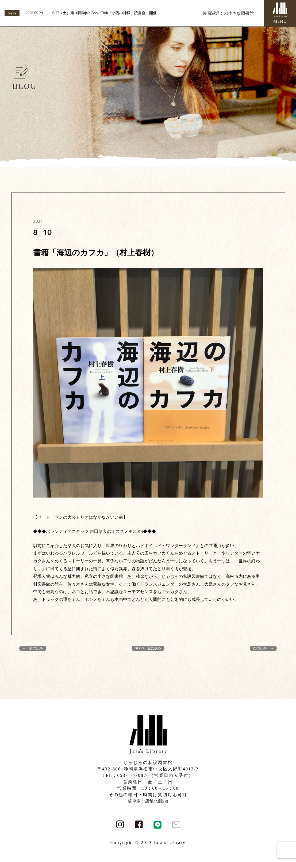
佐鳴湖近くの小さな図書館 (228, 13)
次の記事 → (263, 648)
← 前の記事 (32, 648)
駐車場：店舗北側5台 (148, 801)
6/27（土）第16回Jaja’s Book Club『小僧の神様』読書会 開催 (104, 13)
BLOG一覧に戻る (148, 648)
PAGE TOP (284, 831)
